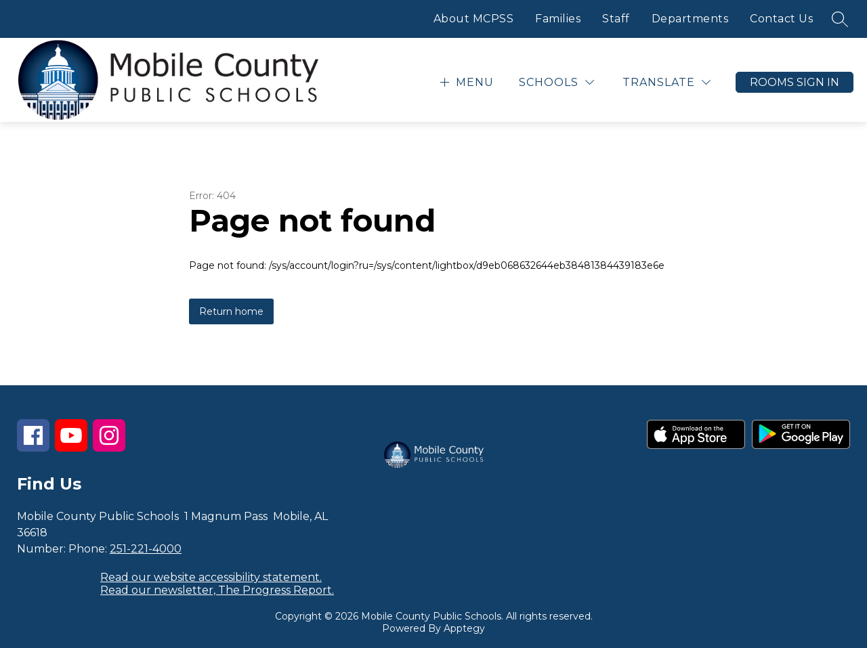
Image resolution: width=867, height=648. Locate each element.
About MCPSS (474, 18)
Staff (616, 18)
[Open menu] (465, 82)
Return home (231, 311)
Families (557, 18)
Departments (690, 18)
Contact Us (781, 18)
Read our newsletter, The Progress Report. (217, 590)
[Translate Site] (666, 82)
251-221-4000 (146, 548)
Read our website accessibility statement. (211, 577)
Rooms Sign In (794, 82)
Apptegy (464, 628)
